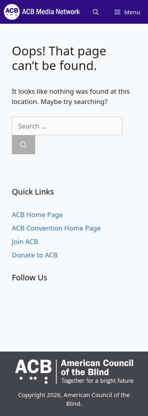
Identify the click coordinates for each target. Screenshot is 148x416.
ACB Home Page (37, 214)
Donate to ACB (35, 254)
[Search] (23, 144)
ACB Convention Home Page (56, 228)
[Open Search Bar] (96, 12)
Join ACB (25, 241)
